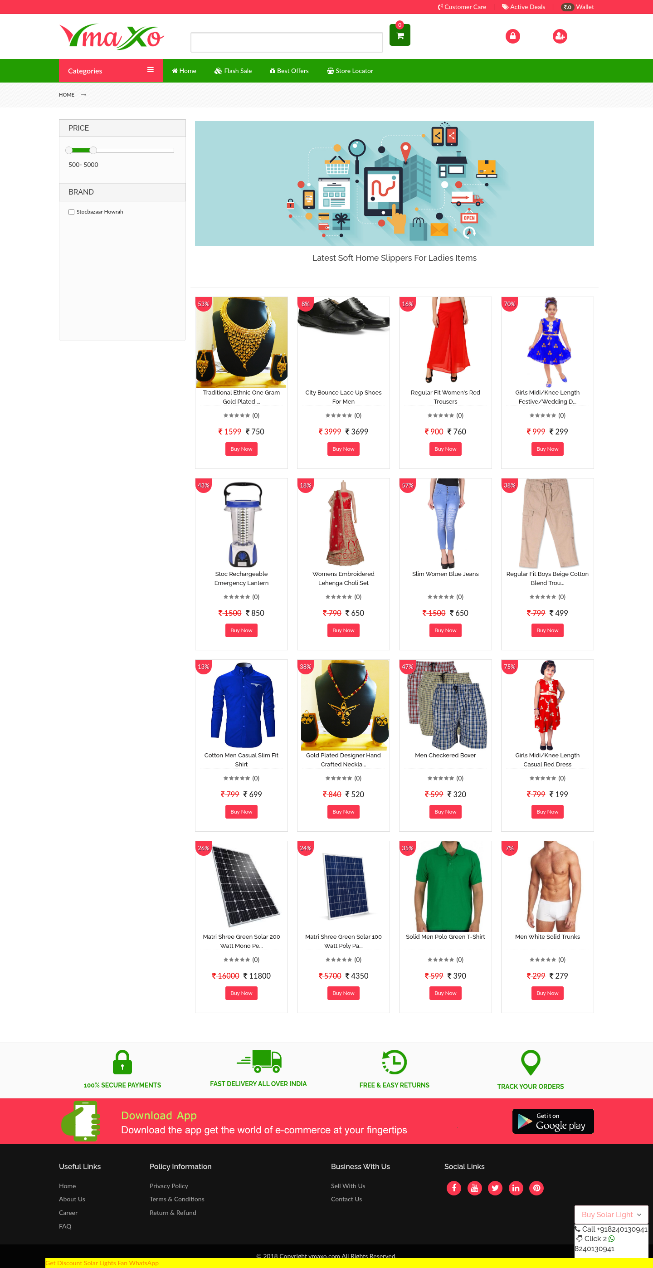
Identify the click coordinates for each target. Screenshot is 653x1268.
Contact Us (346, 1199)
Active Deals (523, 6)
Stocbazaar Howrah (95, 211)
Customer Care (462, 6)
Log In (522, 35)
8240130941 (594, 1248)
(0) (255, 415)
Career (68, 1212)
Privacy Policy (169, 1186)
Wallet (577, 6)
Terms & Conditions (177, 1199)
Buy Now (241, 448)
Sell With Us (348, 1186)
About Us (72, 1199)
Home (67, 1186)
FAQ (65, 1226)
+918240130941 (622, 1229)
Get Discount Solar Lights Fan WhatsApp (102, 1263)
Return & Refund (173, 1212)
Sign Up (571, 35)
